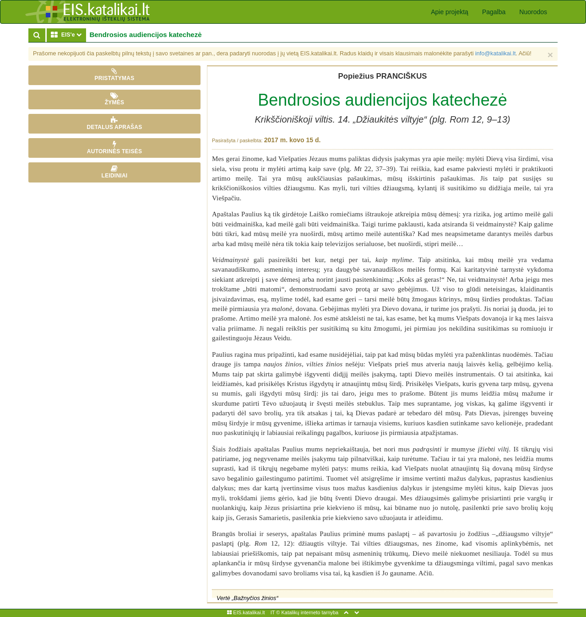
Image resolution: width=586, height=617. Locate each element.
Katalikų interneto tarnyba (309, 612)
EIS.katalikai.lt (246, 612)
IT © (275, 612)
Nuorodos (533, 12)
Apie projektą (449, 12)
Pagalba (493, 12)
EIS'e (68, 34)
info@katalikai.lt (495, 53)
